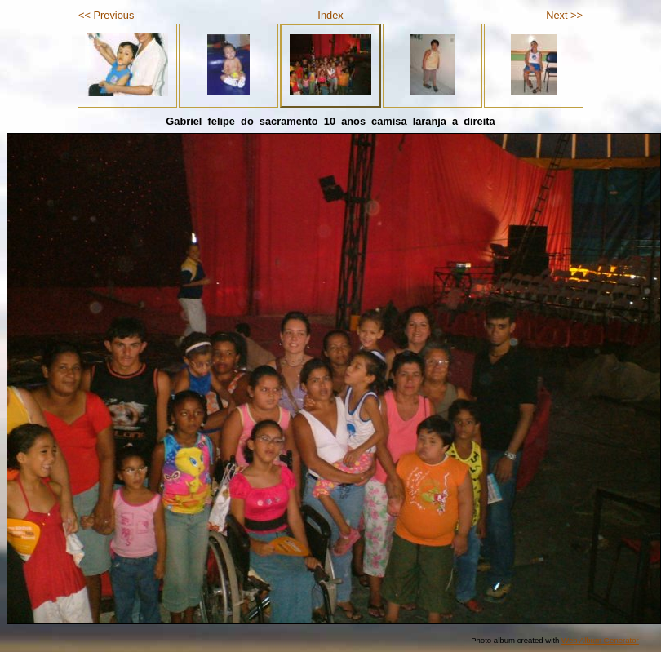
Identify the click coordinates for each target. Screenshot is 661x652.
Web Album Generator (600, 640)
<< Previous (106, 15)
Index (330, 15)
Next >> (564, 15)
